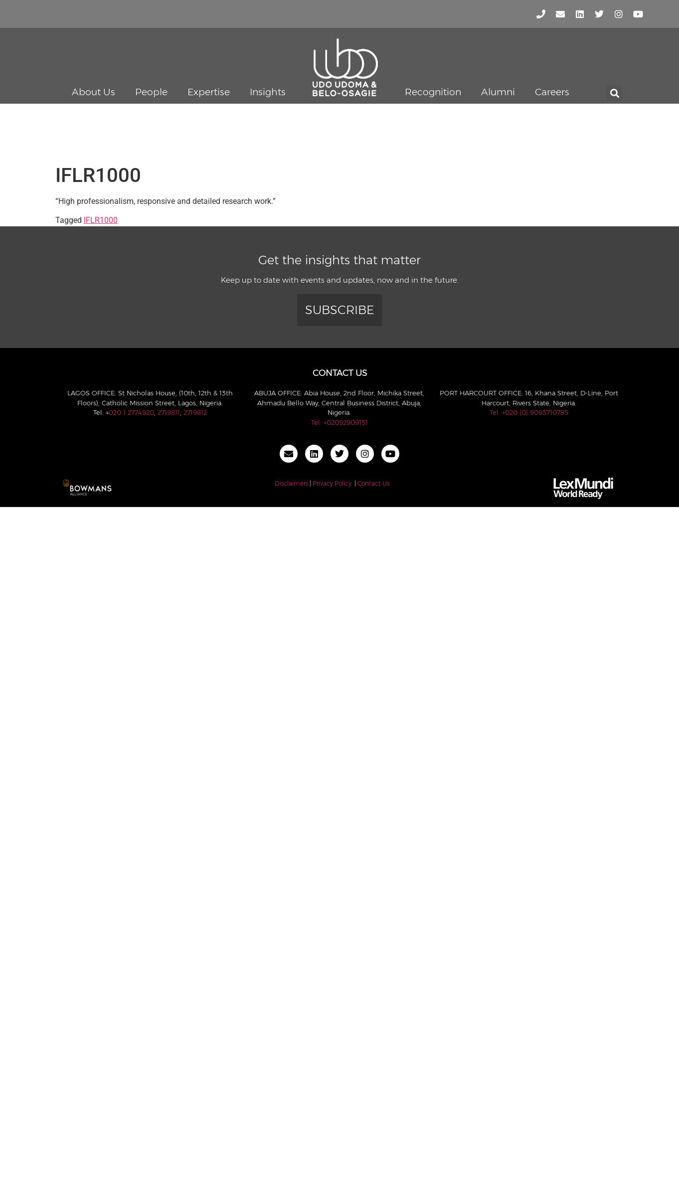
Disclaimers (291, 483)
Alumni (498, 92)
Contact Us (373, 483)
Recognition (433, 92)
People (151, 92)
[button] (614, 93)
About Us (93, 92)
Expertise (208, 92)
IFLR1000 (101, 220)
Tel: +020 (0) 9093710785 (529, 412)
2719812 (195, 412)
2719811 (169, 412)
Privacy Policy (332, 483)
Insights (268, 92)
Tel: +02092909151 (339, 422)
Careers (552, 92)
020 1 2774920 (131, 412)
